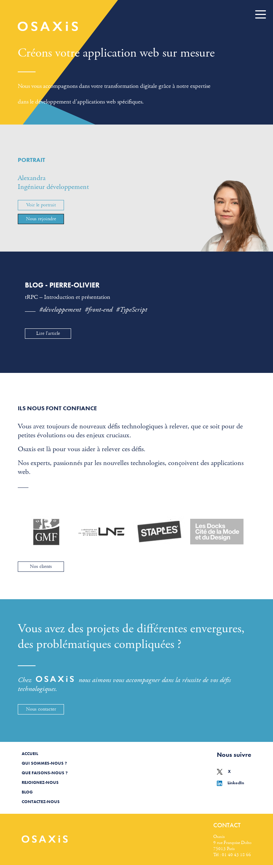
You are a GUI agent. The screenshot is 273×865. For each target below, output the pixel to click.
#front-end (98, 309)
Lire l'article (48, 333)
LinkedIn (230, 783)
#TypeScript (131, 309)
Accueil (30, 753)
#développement (60, 309)
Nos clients (41, 566)
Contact (227, 825)
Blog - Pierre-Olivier (62, 285)
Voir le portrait (41, 205)
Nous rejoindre (41, 219)
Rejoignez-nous (40, 782)
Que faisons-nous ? (45, 773)
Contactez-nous (41, 802)
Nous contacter (41, 709)
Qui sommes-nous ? (44, 763)
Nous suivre (234, 754)
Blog (27, 792)
